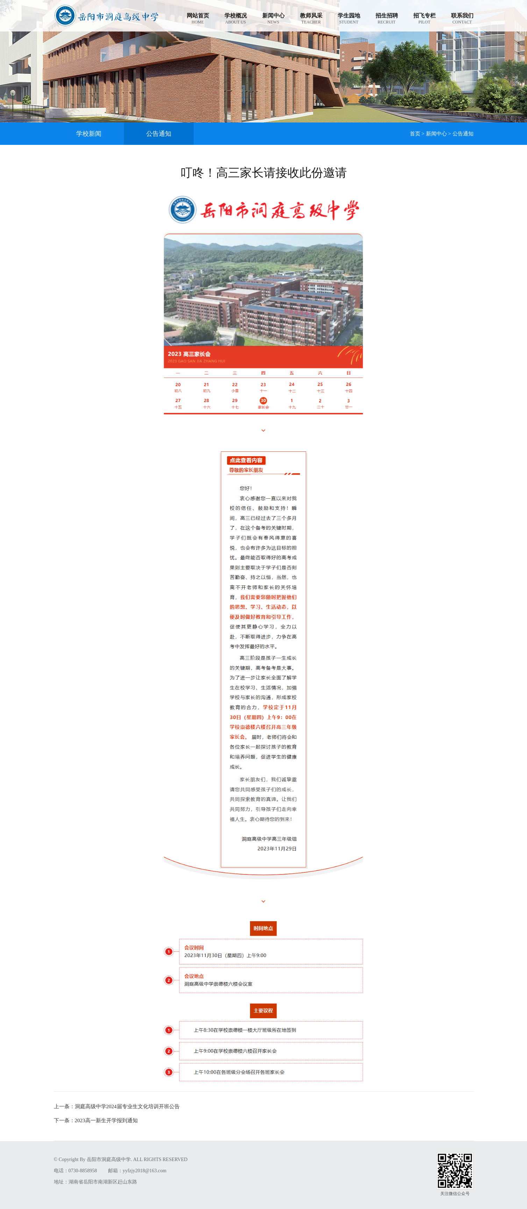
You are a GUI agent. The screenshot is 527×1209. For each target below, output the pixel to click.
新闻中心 (436, 133)
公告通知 (158, 133)
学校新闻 (88, 133)
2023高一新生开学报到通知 (96, 1120)
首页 (415, 133)
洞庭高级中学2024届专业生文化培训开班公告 (117, 1106)
